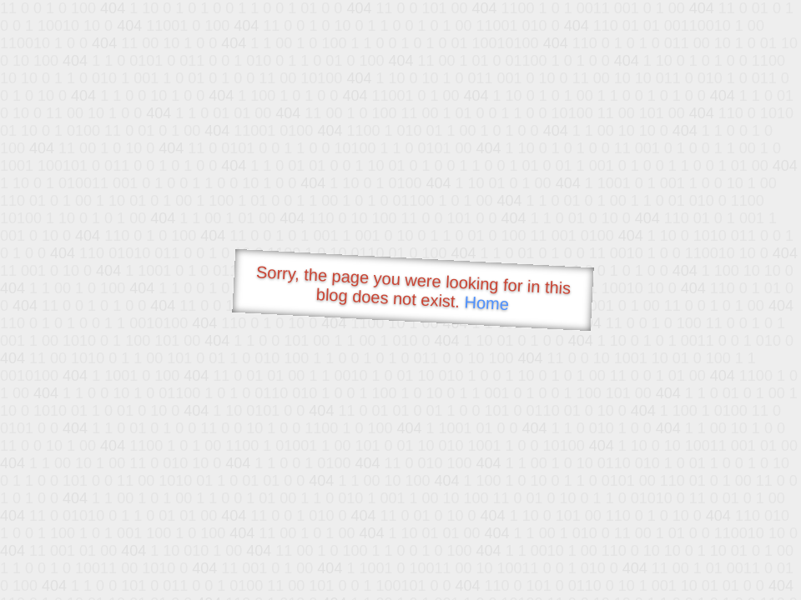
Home (486, 302)
